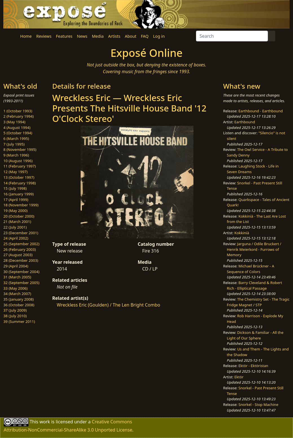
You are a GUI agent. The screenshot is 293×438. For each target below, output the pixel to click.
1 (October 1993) (17, 110)
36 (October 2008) (18, 304)
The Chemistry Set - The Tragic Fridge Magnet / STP (258, 302)
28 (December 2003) (20, 260)
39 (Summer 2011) (19, 321)
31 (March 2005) (17, 277)
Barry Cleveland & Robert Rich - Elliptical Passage (254, 285)
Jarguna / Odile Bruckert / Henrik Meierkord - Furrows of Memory (254, 249)
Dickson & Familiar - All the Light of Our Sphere (255, 335)
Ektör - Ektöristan (253, 365)
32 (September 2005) (21, 282)
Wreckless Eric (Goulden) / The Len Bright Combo (108, 305)
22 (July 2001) (15, 227)
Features (64, 36)
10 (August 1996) (17, 160)
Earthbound (244, 121)
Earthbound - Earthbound (261, 110)
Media (98, 36)
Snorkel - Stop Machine (258, 404)
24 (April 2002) (15, 238)
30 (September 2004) (21, 271)
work (44, 422)
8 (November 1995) (19, 149)
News (82, 36)
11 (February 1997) (19, 166)
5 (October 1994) (17, 132)
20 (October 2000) (18, 216)
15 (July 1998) (15, 188)
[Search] (232, 36)
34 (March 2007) (17, 293)
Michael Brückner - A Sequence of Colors (250, 268)
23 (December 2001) (20, 232)
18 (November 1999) (21, 204)
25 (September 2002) (21, 243)
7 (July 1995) (14, 144)
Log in (159, 36)
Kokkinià (241, 232)
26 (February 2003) (19, 249)
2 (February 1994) (18, 116)
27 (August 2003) (17, 254)
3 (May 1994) (14, 121)
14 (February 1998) (19, 183)
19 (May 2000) (15, 210)
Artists (114, 36)
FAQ (144, 36)
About (130, 36)
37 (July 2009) (15, 310)
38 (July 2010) (15, 315)
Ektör (238, 376)
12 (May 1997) (15, 171)
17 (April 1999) (15, 199)
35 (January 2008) (18, 299)
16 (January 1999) (18, 193)
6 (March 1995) (16, 138)
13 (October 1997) (18, 177)
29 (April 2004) (15, 266)
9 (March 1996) (16, 155)
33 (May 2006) (15, 288)
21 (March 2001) (17, 221)
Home (26, 36)
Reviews (43, 36)
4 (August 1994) (16, 127)
